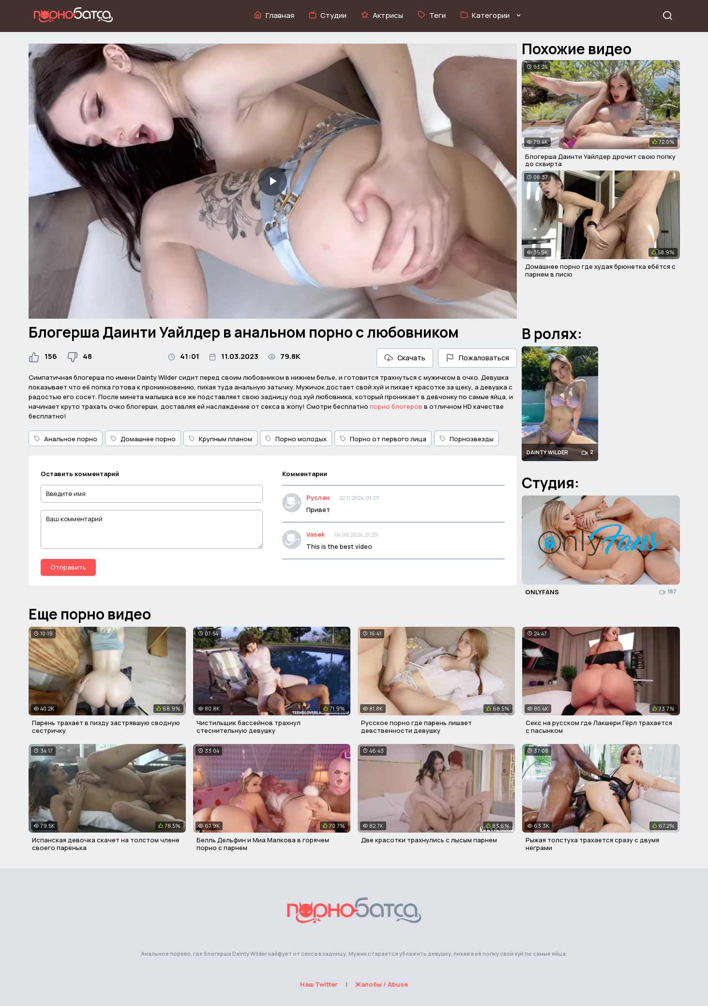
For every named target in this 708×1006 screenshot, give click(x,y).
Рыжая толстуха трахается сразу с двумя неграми (592, 844)
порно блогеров (396, 406)
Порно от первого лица (383, 438)
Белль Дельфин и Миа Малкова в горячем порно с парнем (262, 844)
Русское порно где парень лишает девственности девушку (416, 726)
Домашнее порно (143, 438)
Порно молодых (296, 438)
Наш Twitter (319, 984)
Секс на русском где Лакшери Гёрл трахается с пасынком (599, 726)
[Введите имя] (152, 494)
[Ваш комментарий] (152, 529)
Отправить (68, 567)
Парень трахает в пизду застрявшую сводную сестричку (106, 726)
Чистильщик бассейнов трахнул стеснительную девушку (248, 726)
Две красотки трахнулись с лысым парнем (429, 840)
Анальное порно (65, 438)
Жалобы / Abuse (381, 984)
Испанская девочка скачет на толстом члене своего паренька (106, 844)
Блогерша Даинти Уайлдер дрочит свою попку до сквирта (600, 160)
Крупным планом (220, 438)
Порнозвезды (466, 438)
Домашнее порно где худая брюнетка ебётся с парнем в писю (600, 270)
